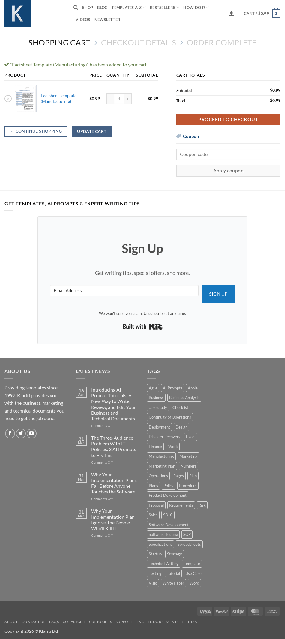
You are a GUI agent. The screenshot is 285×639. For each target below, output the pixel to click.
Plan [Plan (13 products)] (193, 475)
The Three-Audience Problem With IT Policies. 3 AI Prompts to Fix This (113, 446)
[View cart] (262, 13)
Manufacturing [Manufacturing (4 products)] (161, 456)
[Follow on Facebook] (10, 433)
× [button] (8, 98)
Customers (100, 621)
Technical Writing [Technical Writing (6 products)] (163, 563)
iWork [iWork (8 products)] (172, 446)
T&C (140, 621)
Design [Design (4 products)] (182, 427)
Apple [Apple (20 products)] (193, 388)
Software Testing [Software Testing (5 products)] (163, 534)
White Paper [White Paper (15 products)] (173, 583)
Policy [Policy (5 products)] (169, 485)
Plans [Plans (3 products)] (153, 485)
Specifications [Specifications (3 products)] (160, 544)
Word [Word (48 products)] (194, 583)
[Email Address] (124, 290)
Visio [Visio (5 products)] (153, 583)
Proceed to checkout (228, 119)
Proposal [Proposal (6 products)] (156, 505)
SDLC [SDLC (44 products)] (168, 514)
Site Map (191, 621)
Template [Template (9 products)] (192, 563)
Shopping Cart (59, 42)
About (11, 621)
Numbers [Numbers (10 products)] (188, 466)
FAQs (54, 621)
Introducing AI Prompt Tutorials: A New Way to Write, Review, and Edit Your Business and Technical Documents (113, 404)
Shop (87, 7)
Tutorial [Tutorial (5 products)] (173, 573)
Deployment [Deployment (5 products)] (159, 427)
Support (124, 621)
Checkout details (138, 42)
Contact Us (33, 621)
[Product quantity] (119, 98)
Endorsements (163, 621)
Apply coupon (228, 170)
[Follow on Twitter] (21, 433)
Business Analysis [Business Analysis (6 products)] (184, 397)
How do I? (196, 7)
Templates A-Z (129, 7)
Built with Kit (143, 326)
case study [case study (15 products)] (158, 407)
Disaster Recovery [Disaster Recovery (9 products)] (165, 436)
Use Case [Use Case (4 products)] (193, 573)
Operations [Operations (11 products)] (158, 475)
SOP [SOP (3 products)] (187, 534)
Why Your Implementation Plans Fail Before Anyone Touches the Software (114, 483)
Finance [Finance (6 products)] (155, 446)
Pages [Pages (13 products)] (178, 475)
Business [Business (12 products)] (156, 397)
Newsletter (107, 19)
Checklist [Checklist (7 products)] (180, 407)
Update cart (91, 131)
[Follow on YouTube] (32, 433)
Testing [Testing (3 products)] (155, 573)
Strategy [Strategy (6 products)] (174, 553)
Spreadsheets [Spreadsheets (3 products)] (189, 544)
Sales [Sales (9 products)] (153, 514)
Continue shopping (36, 131)
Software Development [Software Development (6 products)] (169, 524)
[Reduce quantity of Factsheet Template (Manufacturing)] (110, 98)
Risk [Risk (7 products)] (202, 505)
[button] (232, 13)
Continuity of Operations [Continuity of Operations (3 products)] (170, 417)
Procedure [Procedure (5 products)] (188, 485)
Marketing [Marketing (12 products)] (188, 456)
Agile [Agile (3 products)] (153, 388)
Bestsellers (164, 7)
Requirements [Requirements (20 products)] (181, 505)
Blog (102, 7)
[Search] (76, 7)
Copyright (74, 621)
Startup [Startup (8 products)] (155, 553)
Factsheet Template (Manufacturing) (58, 98)
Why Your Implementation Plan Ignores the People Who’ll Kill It (113, 519)
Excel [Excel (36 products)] (190, 436)
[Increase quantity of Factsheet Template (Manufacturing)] (128, 98)
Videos (83, 19)
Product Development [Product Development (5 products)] (168, 495)
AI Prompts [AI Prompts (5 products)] (172, 388)
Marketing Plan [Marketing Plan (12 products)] (162, 466)
